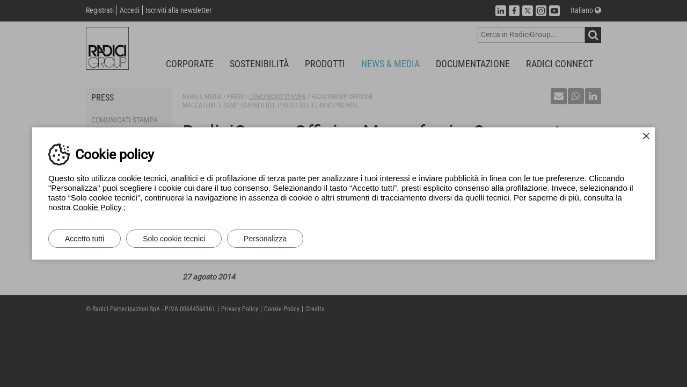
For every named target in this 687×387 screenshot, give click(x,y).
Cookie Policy (97, 207)
